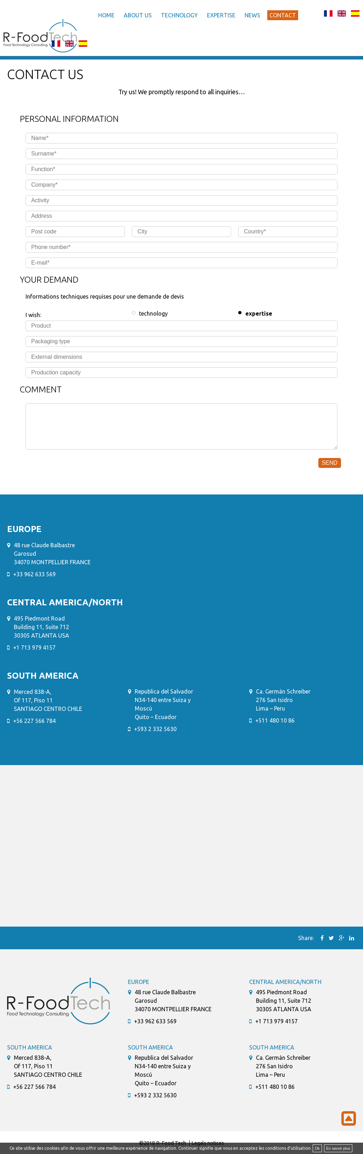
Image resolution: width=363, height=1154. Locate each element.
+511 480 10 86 (275, 720)
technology (153, 313)
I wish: (33, 315)
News (252, 15)
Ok (317, 1148)
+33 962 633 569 (34, 574)
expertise (258, 313)
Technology (179, 15)
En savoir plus (338, 1148)
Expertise (221, 15)
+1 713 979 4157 (34, 647)
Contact (282, 15)
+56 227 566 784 (34, 721)
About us (138, 15)
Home (106, 15)
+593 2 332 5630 (155, 729)
